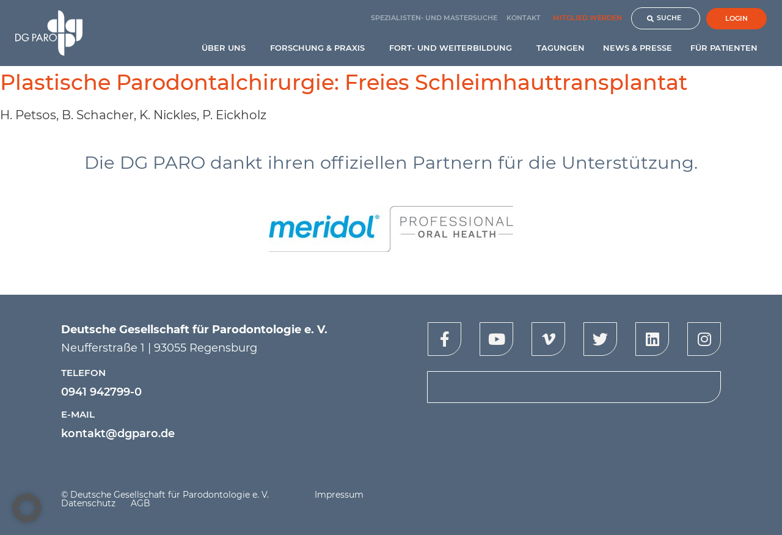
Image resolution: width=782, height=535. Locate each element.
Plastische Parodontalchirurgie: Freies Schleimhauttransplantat (343, 82)
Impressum (339, 494)
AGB (140, 503)
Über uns (227, 48)
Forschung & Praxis (320, 48)
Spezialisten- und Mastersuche (434, 17)
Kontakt (523, 17)
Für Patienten (727, 48)
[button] (27, 508)
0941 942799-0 (101, 392)
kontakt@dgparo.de (118, 433)
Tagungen (560, 48)
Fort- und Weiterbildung (453, 48)
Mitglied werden (587, 17)
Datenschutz (88, 503)
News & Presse (637, 48)
